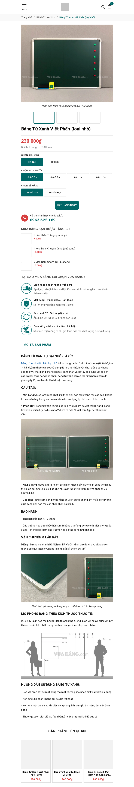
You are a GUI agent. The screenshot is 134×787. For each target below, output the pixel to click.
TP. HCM (55, 162)
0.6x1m (78, 177)
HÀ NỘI (32, 162)
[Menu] (24, 7)
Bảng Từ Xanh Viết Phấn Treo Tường (36, 773)
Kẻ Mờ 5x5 (32, 192)
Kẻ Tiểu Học (55, 192)
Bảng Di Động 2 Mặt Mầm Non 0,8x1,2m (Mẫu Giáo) (98, 774)
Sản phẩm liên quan (67, 731)
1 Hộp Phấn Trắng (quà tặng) (50, 235)
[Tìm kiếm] (103, 7)
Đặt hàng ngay (67, 205)
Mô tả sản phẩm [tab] (37, 345)
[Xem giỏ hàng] (109, 6)
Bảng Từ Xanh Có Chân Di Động (67, 773)
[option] (67, 63)
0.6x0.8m (55, 177)
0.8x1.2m (101, 177)
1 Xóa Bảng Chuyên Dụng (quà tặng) (54, 248)
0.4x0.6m (32, 177)
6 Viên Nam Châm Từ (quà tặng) (52, 262)
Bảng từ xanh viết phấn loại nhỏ (39, 363)
